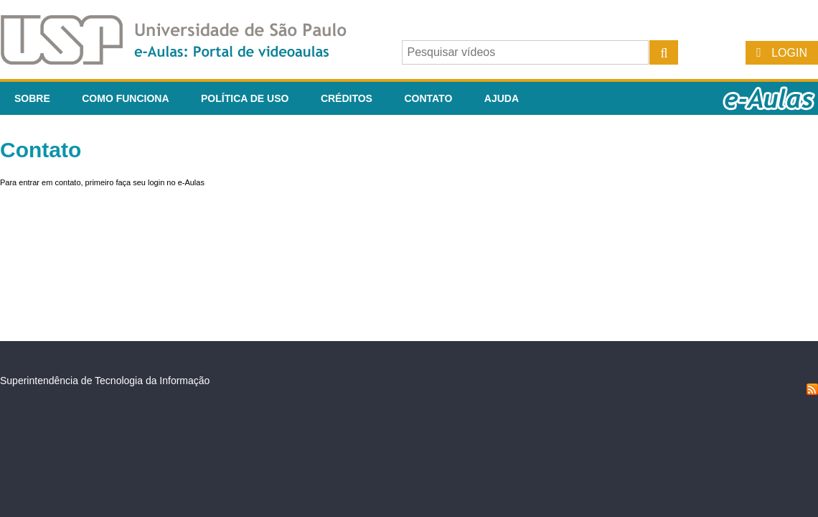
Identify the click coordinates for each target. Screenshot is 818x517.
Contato (428, 98)
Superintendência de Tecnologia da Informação (105, 380)
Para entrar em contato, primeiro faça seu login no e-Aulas (102, 182)
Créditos (346, 98)
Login (789, 53)
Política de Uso (244, 98)
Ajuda (501, 98)
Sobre (32, 98)
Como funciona (125, 98)
